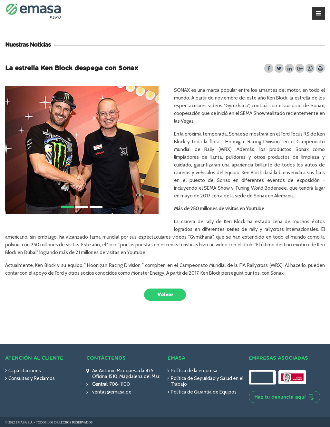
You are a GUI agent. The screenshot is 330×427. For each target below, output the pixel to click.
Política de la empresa (194, 371)
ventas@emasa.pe (111, 392)
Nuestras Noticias (28, 45)
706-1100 (119, 384)
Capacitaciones (24, 371)
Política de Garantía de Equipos (204, 392)
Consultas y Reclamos (31, 378)
